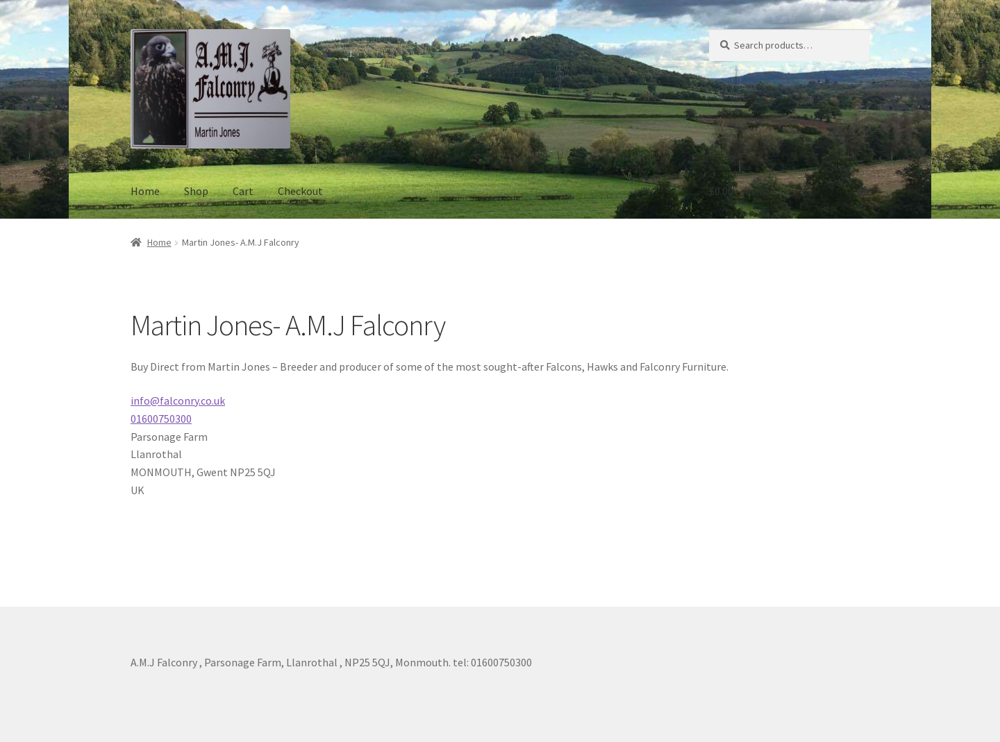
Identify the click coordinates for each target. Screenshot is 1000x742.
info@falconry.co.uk (178, 400)
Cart (243, 191)
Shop (196, 191)
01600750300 (161, 418)
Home (145, 191)
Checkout (300, 191)
